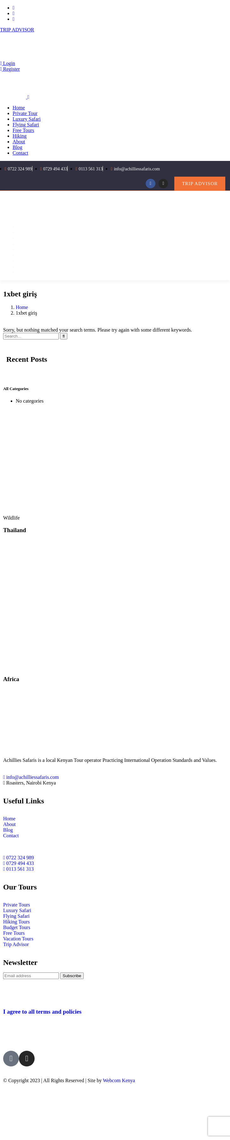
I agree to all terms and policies (42, 1011)
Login (7, 63)
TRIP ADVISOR (17, 29)
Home (22, 307)
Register (10, 69)
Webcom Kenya (119, 1080)
